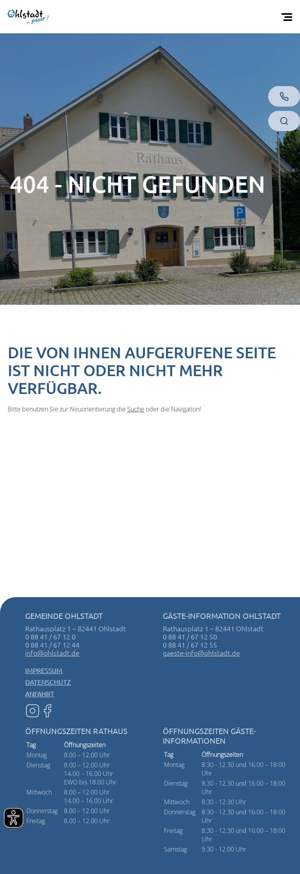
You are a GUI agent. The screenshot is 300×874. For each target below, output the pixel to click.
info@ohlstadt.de (52, 652)
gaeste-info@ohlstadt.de (201, 652)
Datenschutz (48, 682)
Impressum (43, 670)
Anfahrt (39, 693)
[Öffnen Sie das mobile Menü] (288, 17)
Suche (135, 409)
